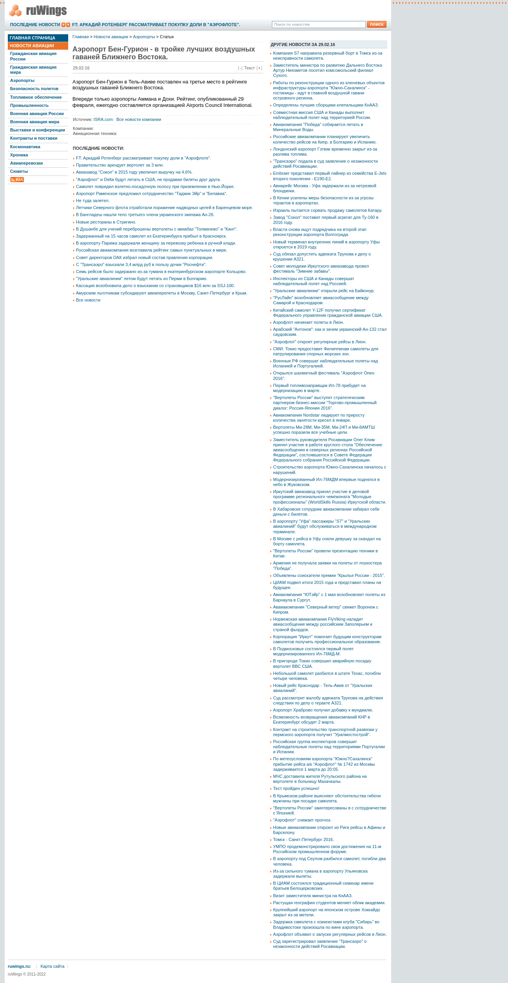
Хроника (19, 155)
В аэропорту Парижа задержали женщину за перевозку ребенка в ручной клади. (156, 243)
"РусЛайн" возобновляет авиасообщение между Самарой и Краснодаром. (321, 300)
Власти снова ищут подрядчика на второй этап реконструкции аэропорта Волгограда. (320, 232)
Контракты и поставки (33, 138)
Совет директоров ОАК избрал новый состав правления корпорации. (144, 257)
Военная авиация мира (34, 121)
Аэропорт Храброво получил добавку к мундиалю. (323, 710)
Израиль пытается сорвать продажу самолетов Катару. (327, 210)
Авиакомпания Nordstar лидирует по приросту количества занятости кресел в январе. (319, 417)
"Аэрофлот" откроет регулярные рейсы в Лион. (320, 341)
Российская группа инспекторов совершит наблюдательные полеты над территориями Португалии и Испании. (329, 746)
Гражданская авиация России (33, 56)
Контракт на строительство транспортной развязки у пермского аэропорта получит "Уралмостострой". (325, 732)
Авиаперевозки (26, 163)
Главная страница (32, 37)
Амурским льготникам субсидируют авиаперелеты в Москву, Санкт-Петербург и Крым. (161, 293)
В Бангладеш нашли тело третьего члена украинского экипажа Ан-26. (145, 214)
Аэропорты (22, 80)
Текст (249, 68)
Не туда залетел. (92, 200)
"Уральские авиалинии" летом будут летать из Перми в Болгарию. (141, 278)
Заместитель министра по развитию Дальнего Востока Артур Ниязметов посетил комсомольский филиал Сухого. (327, 70)
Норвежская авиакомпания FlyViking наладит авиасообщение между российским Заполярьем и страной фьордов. (322, 624)
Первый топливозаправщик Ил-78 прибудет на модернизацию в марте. (319, 388)
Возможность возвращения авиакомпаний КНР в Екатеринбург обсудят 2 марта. (321, 719)
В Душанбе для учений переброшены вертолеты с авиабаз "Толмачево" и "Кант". (157, 229)
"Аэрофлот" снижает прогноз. (302, 820)
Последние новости (35, 24)
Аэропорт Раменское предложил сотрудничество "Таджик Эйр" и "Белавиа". (151, 193)
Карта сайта (52, 966)
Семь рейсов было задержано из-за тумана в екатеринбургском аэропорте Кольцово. (161, 271)
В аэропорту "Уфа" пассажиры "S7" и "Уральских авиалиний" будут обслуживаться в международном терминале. (325, 526)
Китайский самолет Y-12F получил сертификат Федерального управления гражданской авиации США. (328, 313)
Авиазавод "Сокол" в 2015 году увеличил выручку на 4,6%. (134, 172)
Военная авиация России (37, 113)
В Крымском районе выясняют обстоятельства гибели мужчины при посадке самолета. (327, 798)
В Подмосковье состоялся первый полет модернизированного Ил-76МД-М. (313, 651)
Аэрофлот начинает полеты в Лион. (308, 322)
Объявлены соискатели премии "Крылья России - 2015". (329, 575)
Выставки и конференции (37, 130)
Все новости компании (138, 119)
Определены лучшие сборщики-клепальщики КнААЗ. (326, 105)
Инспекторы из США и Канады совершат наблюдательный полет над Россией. (313, 281)
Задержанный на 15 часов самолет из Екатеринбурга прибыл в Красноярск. (151, 236)
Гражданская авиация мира (33, 70)
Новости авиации (32, 45)
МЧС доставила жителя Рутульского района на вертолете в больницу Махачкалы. (320, 779)
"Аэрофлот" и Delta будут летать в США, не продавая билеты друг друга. (148, 179)
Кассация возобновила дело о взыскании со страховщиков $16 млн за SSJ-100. (155, 285)
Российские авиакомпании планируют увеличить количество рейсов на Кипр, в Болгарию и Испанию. (325, 139)
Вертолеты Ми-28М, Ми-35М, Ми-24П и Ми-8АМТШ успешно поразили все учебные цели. (324, 430)
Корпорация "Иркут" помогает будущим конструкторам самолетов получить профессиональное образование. (327, 639)
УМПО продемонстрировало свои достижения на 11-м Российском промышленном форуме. (327, 849)
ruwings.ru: (19, 966)
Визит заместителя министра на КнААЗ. (313, 895)
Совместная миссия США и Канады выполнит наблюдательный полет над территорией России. (322, 115)
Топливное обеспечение (36, 97)
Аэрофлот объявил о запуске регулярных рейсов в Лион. (329, 934)
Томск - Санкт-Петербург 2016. (303, 839)
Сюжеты (19, 171)
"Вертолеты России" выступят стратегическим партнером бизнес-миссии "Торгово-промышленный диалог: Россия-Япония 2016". (325, 402)
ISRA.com (103, 119)
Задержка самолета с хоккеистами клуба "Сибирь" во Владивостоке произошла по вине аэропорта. (326, 924)
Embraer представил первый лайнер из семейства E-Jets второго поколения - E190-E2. (329, 176)
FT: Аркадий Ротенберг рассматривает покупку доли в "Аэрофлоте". (156, 24)
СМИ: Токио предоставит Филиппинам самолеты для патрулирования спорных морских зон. (325, 351)
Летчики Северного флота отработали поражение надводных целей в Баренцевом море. (164, 207)
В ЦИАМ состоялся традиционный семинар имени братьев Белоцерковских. (323, 886)
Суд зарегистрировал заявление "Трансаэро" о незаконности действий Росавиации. (320, 944)
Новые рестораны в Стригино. (106, 222)
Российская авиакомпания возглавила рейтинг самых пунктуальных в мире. (152, 250)
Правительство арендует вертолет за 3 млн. (120, 165)
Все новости (88, 300)
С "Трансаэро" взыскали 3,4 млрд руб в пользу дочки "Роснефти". (141, 264)
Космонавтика (25, 146)
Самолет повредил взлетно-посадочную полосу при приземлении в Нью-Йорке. (155, 186)
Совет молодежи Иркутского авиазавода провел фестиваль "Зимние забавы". (321, 268)
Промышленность (29, 105)
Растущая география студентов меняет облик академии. (329, 902)
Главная (80, 36)
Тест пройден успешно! (296, 788)
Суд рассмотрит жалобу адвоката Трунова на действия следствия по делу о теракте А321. (328, 700)
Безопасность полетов (34, 88)
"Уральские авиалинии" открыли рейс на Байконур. (324, 290)
